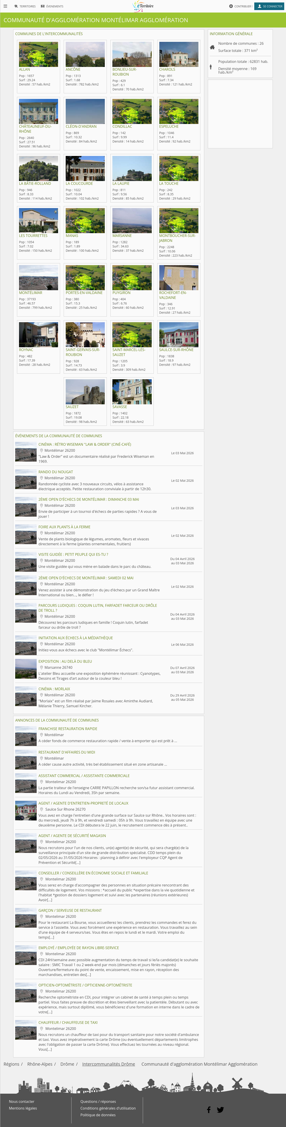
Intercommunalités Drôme (108, 1064)
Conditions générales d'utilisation (108, 1108)
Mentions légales (23, 1108)
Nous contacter (21, 1101)
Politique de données (98, 1114)
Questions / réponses (98, 1101)
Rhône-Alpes (40, 1064)
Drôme (67, 1064)
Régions (11, 1064)
